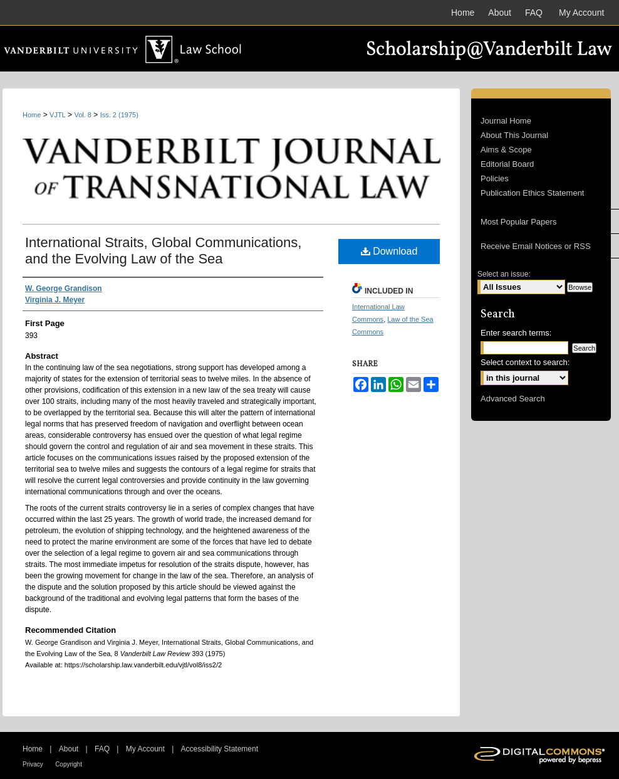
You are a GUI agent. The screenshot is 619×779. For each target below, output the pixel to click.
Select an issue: (504, 274)
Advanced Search (513, 398)
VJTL (57, 115)
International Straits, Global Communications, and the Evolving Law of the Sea (163, 251)
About (68, 749)
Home (32, 115)
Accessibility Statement (219, 749)
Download (389, 251)
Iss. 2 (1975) (119, 115)
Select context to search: (525, 362)
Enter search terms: (516, 332)
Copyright (68, 764)
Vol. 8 (82, 115)
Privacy (33, 764)
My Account (145, 749)
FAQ (102, 749)
